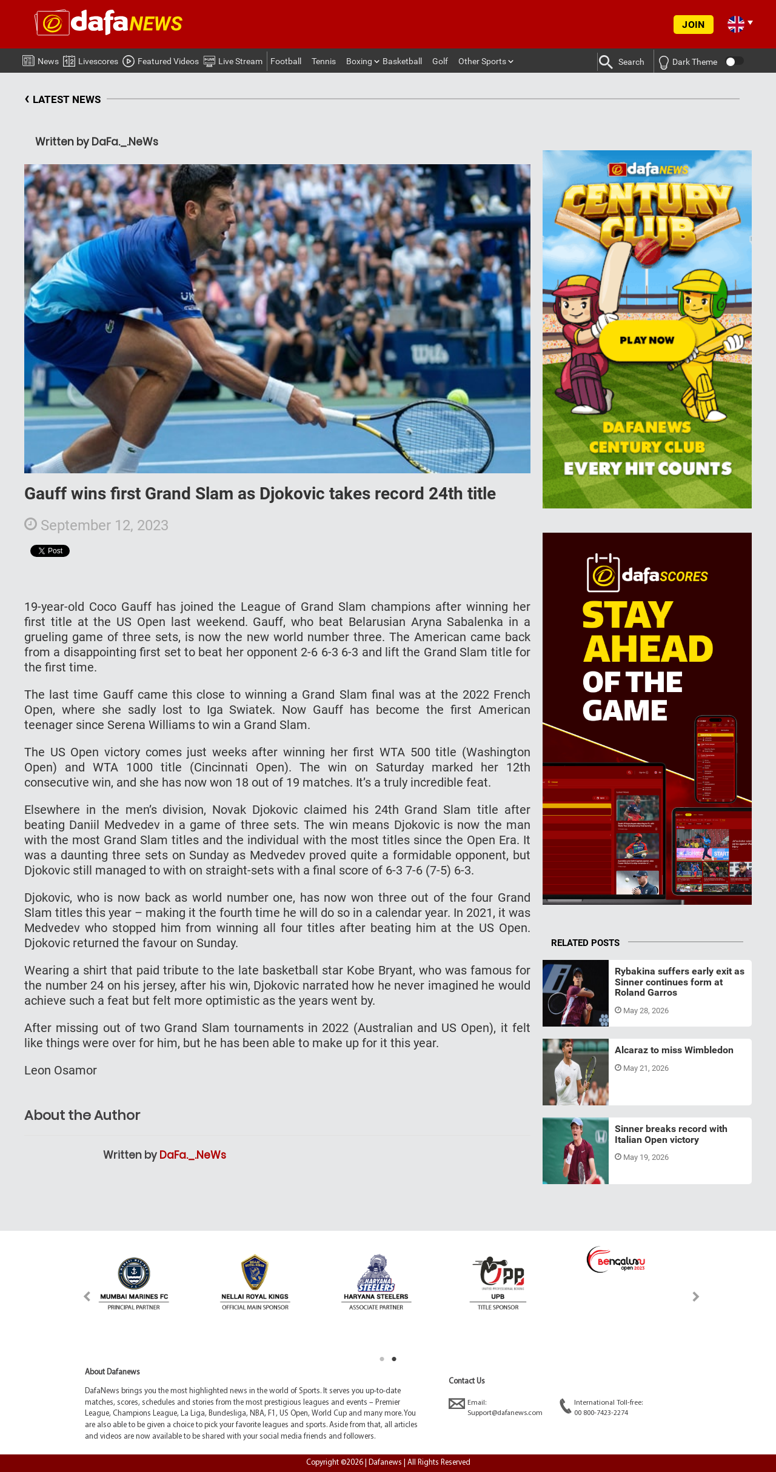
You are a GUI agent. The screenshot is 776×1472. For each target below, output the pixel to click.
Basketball (402, 61)
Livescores (90, 59)
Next (696, 1297)
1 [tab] (382, 1359)
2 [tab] (394, 1359)
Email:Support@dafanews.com (496, 1407)
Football (285, 61)
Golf (440, 61)
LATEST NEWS (62, 99)
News (40, 59)
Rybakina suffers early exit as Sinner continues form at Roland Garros (679, 981)
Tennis (324, 61)
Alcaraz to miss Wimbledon (674, 1050)
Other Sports (482, 61)
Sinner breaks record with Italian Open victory (671, 1134)
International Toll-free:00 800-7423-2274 (601, 1407)
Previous (80, 1297)
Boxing (359, 61)
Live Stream (233, 59)
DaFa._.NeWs (192, 1155)
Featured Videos (160, 59)
